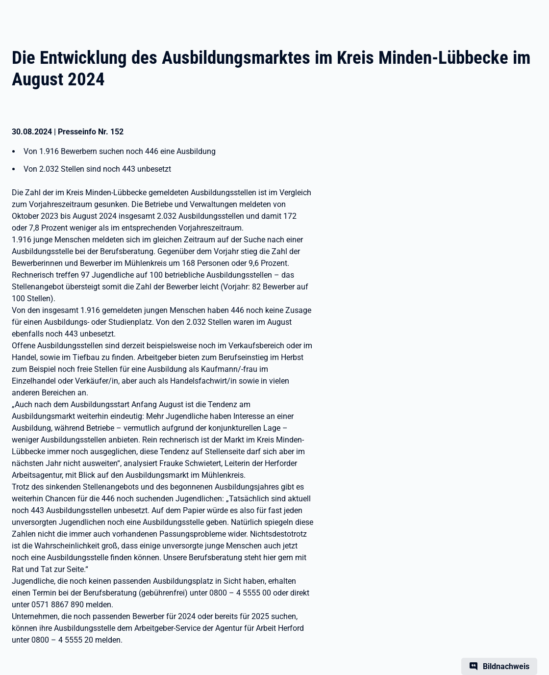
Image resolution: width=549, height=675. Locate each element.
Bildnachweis (506, 666)
